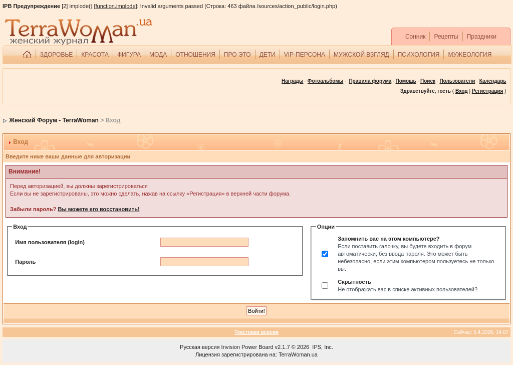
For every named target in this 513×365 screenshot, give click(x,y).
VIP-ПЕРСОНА (304, 54)
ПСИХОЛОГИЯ (419, 54)
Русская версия (199, 347)
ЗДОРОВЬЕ (56, 54)
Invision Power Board (247, 347)
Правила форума (370, 81)
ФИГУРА (129, 54)
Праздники (481, 36)
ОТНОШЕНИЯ (195, 54)
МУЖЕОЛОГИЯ (469, 54)
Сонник (415, 36)
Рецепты (446, 36)
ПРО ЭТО (237, 54)
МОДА (158, 54)
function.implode (115, 6)
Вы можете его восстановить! (98, 209)
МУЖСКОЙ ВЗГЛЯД (361, 54)
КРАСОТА (95, 54)
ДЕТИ (268, 54)
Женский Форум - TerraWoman (54, 120)
